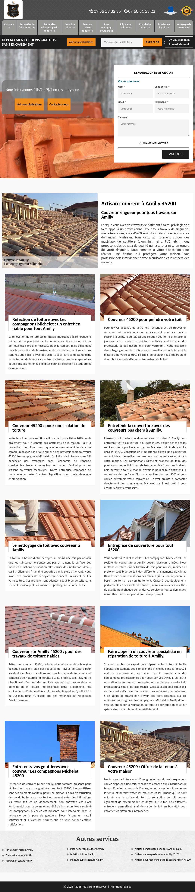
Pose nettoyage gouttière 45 (106, 27)
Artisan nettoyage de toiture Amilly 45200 (157, 854)
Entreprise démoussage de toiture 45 (49, 27)
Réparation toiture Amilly (19, 860)
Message (122, 117)
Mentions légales (121, 886)
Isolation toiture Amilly (82, 854)
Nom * (121, 86)
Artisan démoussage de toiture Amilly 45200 (158, 848)
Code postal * (162, 86)
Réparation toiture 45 (126, 26)
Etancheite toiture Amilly (19, 855)
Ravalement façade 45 (164, 26)
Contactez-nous (59, 104)
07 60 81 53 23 (139, 11)
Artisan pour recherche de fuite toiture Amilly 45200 (163, 859)
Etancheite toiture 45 (145, 26)
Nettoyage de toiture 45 (184, 26)
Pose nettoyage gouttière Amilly (87, 848)
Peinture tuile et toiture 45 (87, 27)
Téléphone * (161, 102)
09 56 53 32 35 (105, 11)
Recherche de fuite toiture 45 (27, 26)
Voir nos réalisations (81, 42)
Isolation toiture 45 (70, 26)
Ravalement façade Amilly (19, 849)
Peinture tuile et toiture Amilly (86, 859)
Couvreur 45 (9, 26)
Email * (122, 102)
